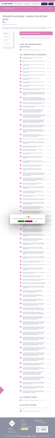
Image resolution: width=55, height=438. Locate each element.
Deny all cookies (29, 221)
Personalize (35, 221)
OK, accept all (21, 221)
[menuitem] (18, 4)
